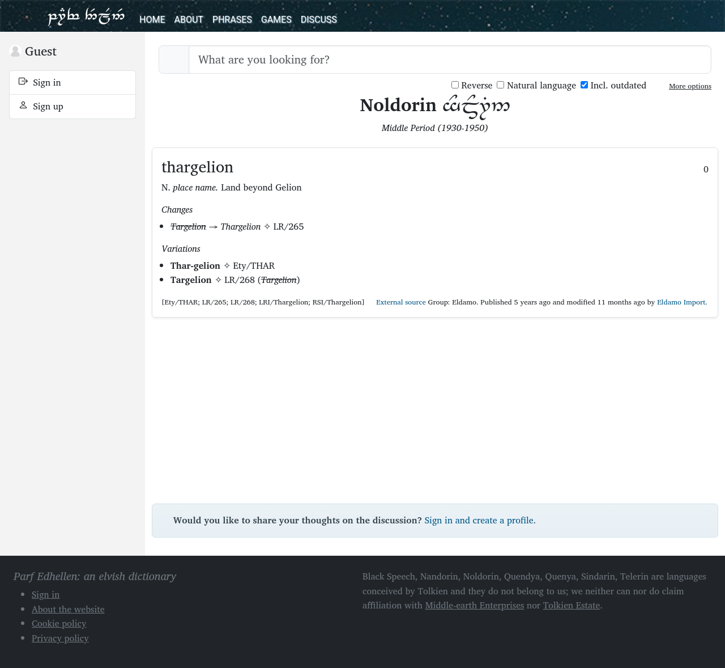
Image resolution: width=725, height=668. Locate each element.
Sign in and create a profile (479, 520)
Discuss (319, 19)
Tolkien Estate (571, 605)
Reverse (472, 85)
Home (152, 19)
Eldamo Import (681, 302)
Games (276, 19)
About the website (68, 609)
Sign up (41, 106)
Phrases (232, 19)
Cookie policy (59, 623)
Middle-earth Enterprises (474, 605)
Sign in (40, 82)
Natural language (536, 85)
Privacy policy (60, 638)
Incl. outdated (613, 85)
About (188, 19)
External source (396, 302)
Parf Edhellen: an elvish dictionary (86, 16)
